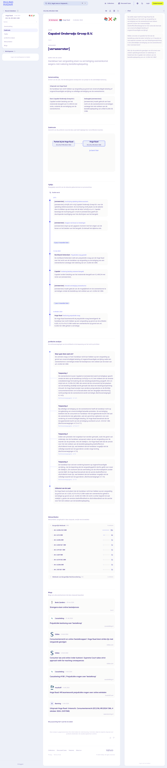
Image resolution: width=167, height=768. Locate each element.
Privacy (50, 754)
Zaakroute (7, 30)
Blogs (5, 45)
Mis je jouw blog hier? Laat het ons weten (60, 722)
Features (71, 750)
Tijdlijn (6, 34)
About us (78, 750)
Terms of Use (57, 754)
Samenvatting (8, 26)
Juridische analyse (9, 38)
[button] (3, 16)
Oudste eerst (54, 192)
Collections (51, 750)
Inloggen (20, 764)
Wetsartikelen (8, 42)
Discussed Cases (62, 750)
